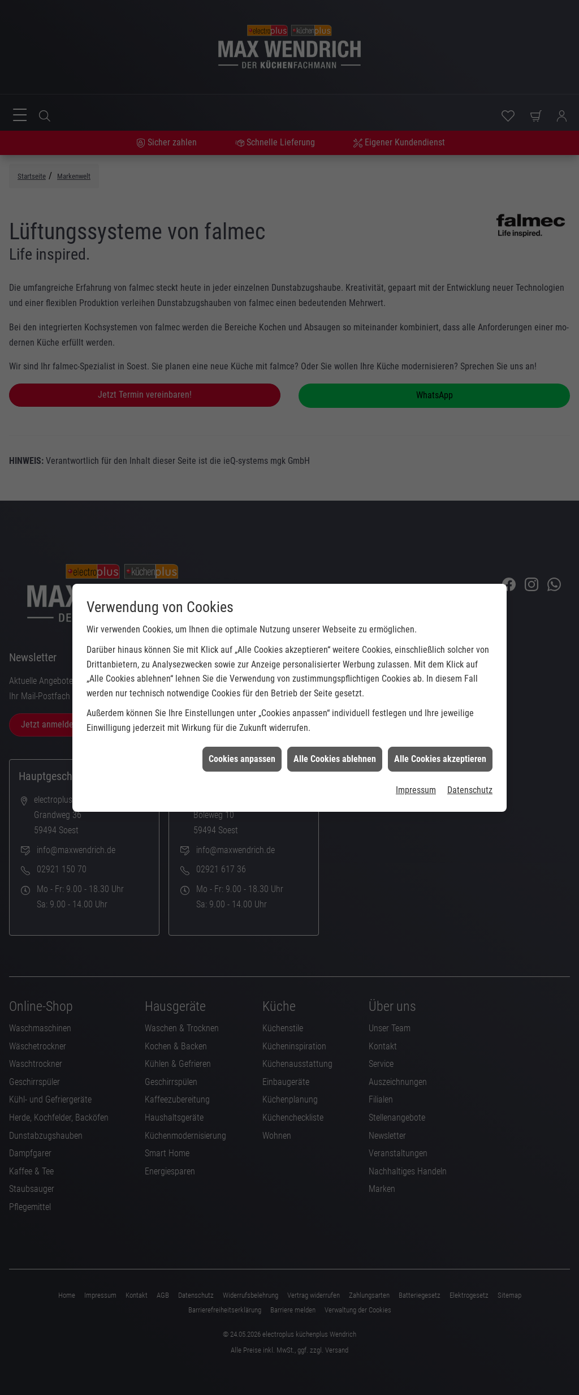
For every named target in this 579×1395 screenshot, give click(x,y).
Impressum (416, 711)
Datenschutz (469, 711)
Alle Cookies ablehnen (334, 680)
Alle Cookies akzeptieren (440, 680)
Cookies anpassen (242, 680)
